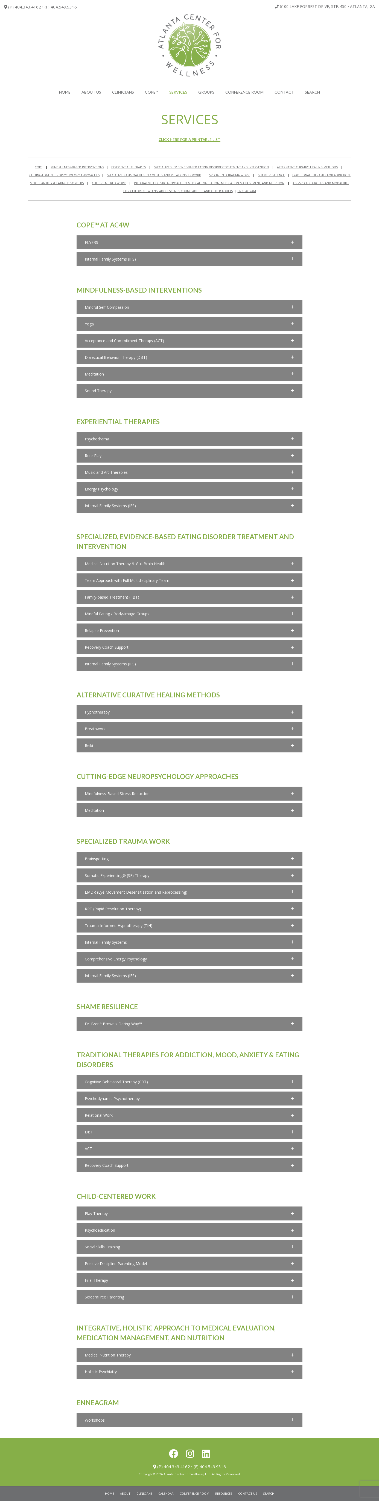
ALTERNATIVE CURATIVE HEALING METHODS (307, 167)
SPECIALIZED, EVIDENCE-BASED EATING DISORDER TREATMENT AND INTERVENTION (211, 167)
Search (268, 1493)
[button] (189, 242)
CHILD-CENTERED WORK (109, 183)
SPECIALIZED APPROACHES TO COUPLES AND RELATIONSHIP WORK (154, 175)
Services (178, 92)
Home (65, 92)
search (312, 92)
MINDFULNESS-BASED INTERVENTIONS (77, 167)
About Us (91, 92)
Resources (223, 1493)
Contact (284, 92)
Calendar (166, 1493)
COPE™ (151, 92)
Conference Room (244, 92)
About (125, 1493)
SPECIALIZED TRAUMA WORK (229, 175)
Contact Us (247, 1493)
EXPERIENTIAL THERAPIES (128, 167)
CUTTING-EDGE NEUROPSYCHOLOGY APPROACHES (64, 175)
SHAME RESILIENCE (271, 175)
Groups (206, 92)
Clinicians (123, 92)
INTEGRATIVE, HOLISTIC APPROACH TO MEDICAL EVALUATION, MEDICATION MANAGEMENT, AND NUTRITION (209, 183)
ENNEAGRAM (247, 191)
